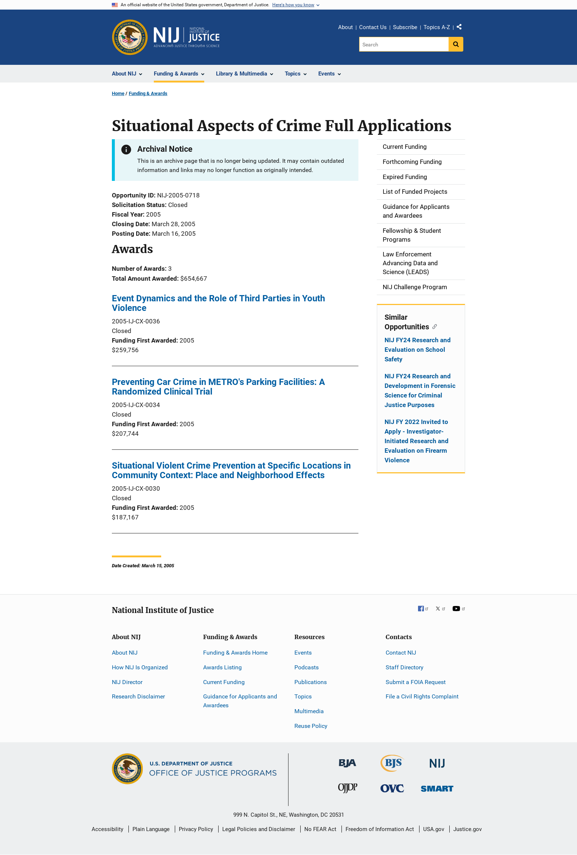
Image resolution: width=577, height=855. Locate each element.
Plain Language (151, 829)
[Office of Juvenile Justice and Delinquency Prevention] (347, 789)
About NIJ (125, 652)
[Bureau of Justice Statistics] (392, 768)
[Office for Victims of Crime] (392, 788)
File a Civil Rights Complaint (422, 696)
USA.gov (433, 829)
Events (303, 652)
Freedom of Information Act (380, 829)
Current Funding (224, 682)
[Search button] (456, 44)
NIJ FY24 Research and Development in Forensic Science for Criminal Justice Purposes (420, 390)
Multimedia (309, 711)
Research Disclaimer (138, 696)
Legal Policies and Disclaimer (258, 829)
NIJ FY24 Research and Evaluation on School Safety (418, 349)
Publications (310, 682)
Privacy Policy (196, 829)
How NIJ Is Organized (140, 667)
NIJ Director (127, 682)
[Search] (404, 44)
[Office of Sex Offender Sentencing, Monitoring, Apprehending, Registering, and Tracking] (437, 786)
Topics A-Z (437, 27)
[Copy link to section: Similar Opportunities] (433, 326)
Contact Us (373, 27)
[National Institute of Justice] (437, 760)
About (345, 27)
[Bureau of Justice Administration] (347, 759)
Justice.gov (467, 829)
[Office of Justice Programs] (130, 37)
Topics (303, 696)
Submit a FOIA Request (416, 682)
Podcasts (306, 667)
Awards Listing (222, 667)
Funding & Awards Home (235, 652)
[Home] (186, 37)
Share (462, 28)
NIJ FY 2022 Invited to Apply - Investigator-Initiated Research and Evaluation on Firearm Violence (417, 441)
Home (118, 93)
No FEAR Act (320, 829)
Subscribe (405, 27)
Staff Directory (405, 667)
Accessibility (107, 829)
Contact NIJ (401, 652)
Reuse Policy (311, 725)
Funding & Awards (148, 93)
